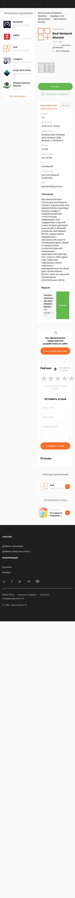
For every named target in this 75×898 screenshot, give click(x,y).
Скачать (55, 86)
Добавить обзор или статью (16, 551)
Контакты (7, 567)
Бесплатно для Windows (62, 46)
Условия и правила (27, 594)
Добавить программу (12, 546)
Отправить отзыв (55, 445)
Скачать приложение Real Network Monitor (48, 302)
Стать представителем (55, 351)
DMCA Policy (8, 594)
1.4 (57, 42)
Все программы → (18, 96)
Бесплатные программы (50, 13)
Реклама (6, 572)
